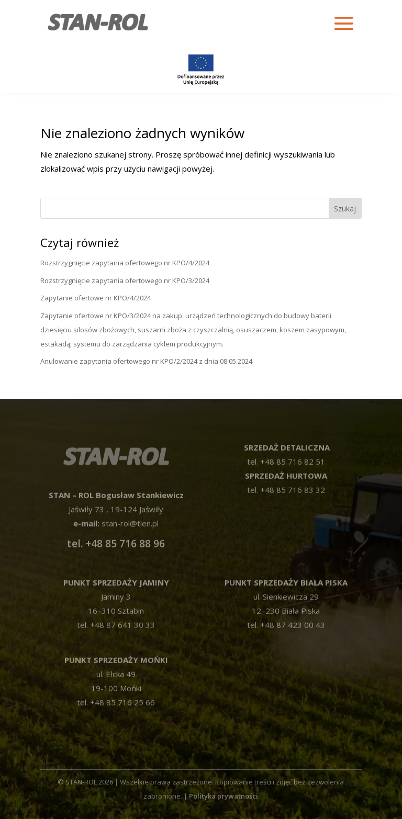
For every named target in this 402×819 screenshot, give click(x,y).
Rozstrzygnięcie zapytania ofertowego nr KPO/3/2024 (124, 280)
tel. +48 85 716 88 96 (116, 531)
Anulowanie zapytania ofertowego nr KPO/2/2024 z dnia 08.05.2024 (146, 361)
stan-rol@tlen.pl (129, 511)
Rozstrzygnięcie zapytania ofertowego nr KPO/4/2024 (124, 262)
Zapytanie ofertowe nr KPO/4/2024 (95, 297)
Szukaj (345, 209)
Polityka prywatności (223, 796)
